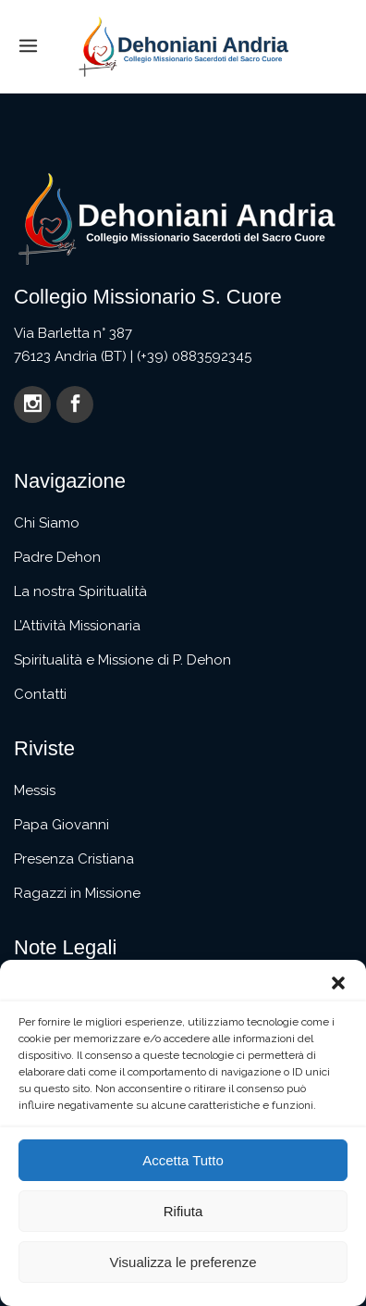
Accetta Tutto (183, 1160)
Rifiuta (183, 1211)
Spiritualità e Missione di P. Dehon (122, 660)
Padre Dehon (57, 557)
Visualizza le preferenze (183, 1262)
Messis (34, 790)
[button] (338, 983)
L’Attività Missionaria (77, 625)
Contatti (40, 694)
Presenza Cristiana (74, 859)
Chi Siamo (46, 523)
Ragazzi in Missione (77, 893)
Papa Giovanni (61, 824)
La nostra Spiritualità (80, 591)
